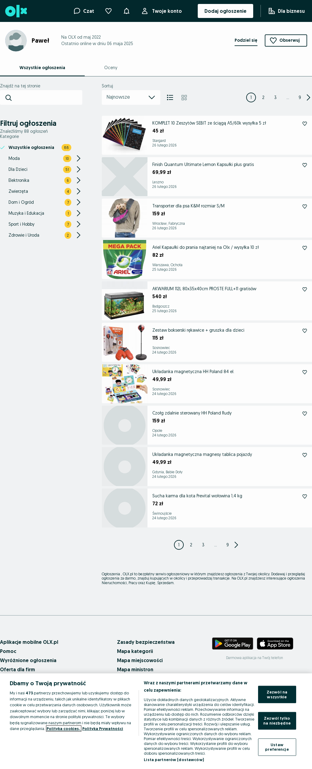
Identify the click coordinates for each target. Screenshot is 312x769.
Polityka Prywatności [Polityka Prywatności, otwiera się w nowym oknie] (102, 728)
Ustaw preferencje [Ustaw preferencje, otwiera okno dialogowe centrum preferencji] (277, 747)
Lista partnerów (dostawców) (174, 759)
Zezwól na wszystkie (277, 694)
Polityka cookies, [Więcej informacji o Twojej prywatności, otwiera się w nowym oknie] (64, 728)
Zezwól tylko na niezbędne (277, 720)
